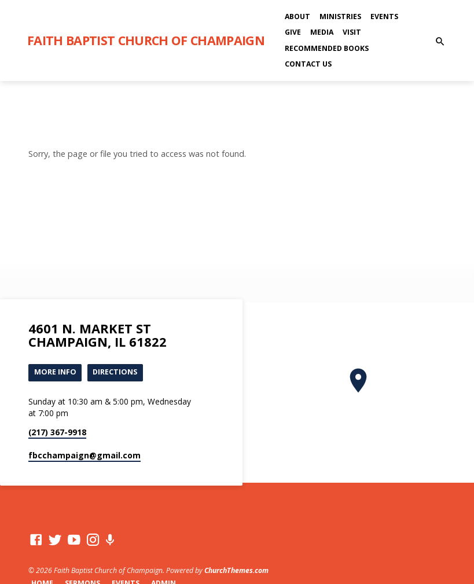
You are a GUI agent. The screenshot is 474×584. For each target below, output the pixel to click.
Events (384, 16)
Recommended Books (327, 48)
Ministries (340, 16)
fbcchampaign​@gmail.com (84, 455)
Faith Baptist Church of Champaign (145, 40)
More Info (55, 372)
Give (293, 32)
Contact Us (308, 64)
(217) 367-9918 (57, 432)
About (297, 16)
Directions (115, 372)
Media (321, 32)
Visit (352, 32)
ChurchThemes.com (236, 571)
